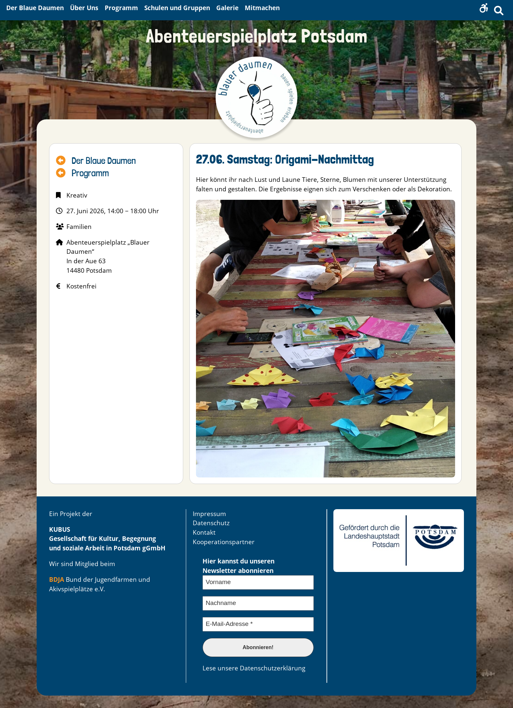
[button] (484, 8)
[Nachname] (258, 603)
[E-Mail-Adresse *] (258, 624)
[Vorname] (258, 582)
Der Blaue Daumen (104, 160)
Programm (90, 173)
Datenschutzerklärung (272, 668)
